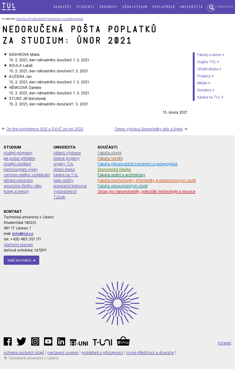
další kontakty (19, 260)
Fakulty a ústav (209, 55)
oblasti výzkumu (67, 152)
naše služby (63, 180)
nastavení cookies (63, 352)
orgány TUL (63, 163)
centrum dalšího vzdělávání (27, 174)
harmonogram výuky (21, 169)
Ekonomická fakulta (114, 169)
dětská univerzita (18, 180)
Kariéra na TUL (208, 97)
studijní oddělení (17, 163)
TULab (59, 196)
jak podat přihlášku (19, 158)
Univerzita (191, 7)
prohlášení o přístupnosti (102, 352)
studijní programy (18, 152)
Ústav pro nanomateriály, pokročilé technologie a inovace (146, 191)
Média (202, 83)
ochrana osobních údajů (24, 352)
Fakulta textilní (110, 158)
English (225, 7)
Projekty (203, 76)
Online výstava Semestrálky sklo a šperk (149, 129)
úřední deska (64, 169)
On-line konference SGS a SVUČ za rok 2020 (44, 129)
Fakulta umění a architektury (121, 174)
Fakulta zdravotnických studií (123, 185)
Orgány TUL (206, 62)
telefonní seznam (18, 244)
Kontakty (204, 90)
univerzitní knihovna (70, 185)
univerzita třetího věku (23, 185)
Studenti (85, 7)
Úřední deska (207, 69)
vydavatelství (65, 191)
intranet (224, 343)
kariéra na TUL (65, 174)
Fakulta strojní (109, 152)
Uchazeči (62, 7)
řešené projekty (66, 158)
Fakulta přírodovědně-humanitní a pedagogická (49, 18)
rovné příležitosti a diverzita (150, 352)
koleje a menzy (16, 191)
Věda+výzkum (134, 7)
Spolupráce (163, 7)
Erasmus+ (108, 7)
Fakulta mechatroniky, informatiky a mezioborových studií (147, 180)
